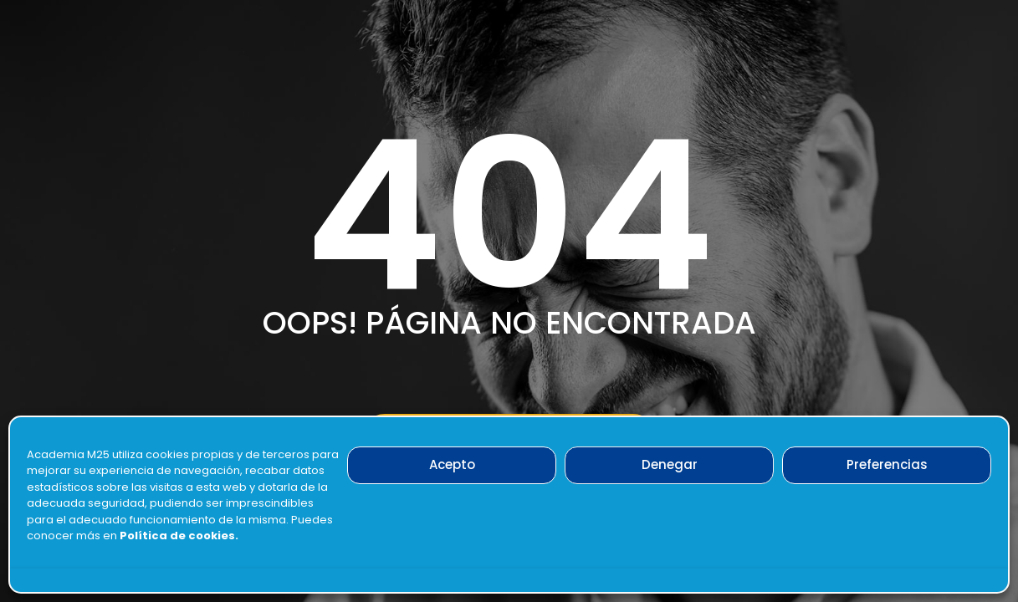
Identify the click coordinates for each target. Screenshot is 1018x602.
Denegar (670, 464)
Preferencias (887, 464)
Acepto (452, 464)
